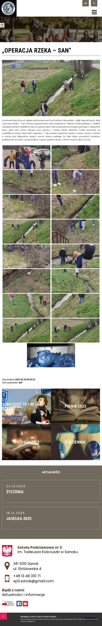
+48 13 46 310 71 (94, 3)
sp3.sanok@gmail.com (85, 3)
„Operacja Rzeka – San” (36, 50)
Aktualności (51, 472)
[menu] (94, 12)
